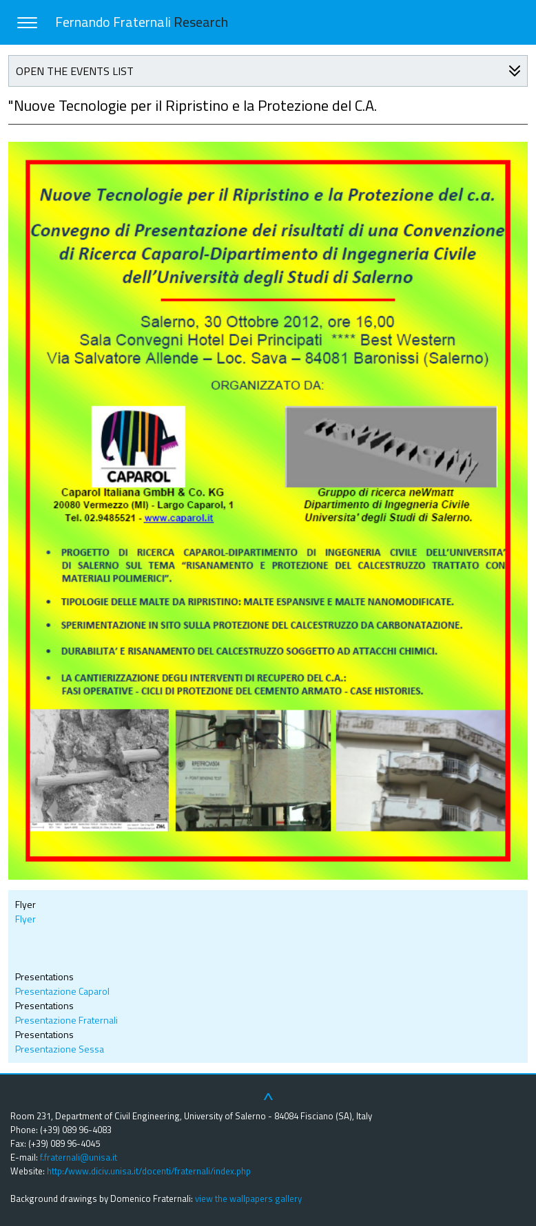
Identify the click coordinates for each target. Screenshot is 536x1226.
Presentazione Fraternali (66, 1020)
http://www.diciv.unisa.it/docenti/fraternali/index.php (149, 1171)
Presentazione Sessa (59, 1049)
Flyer (25, 918)
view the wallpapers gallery (248, 1198)
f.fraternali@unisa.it (78, 1157)
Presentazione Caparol (62, 991)
